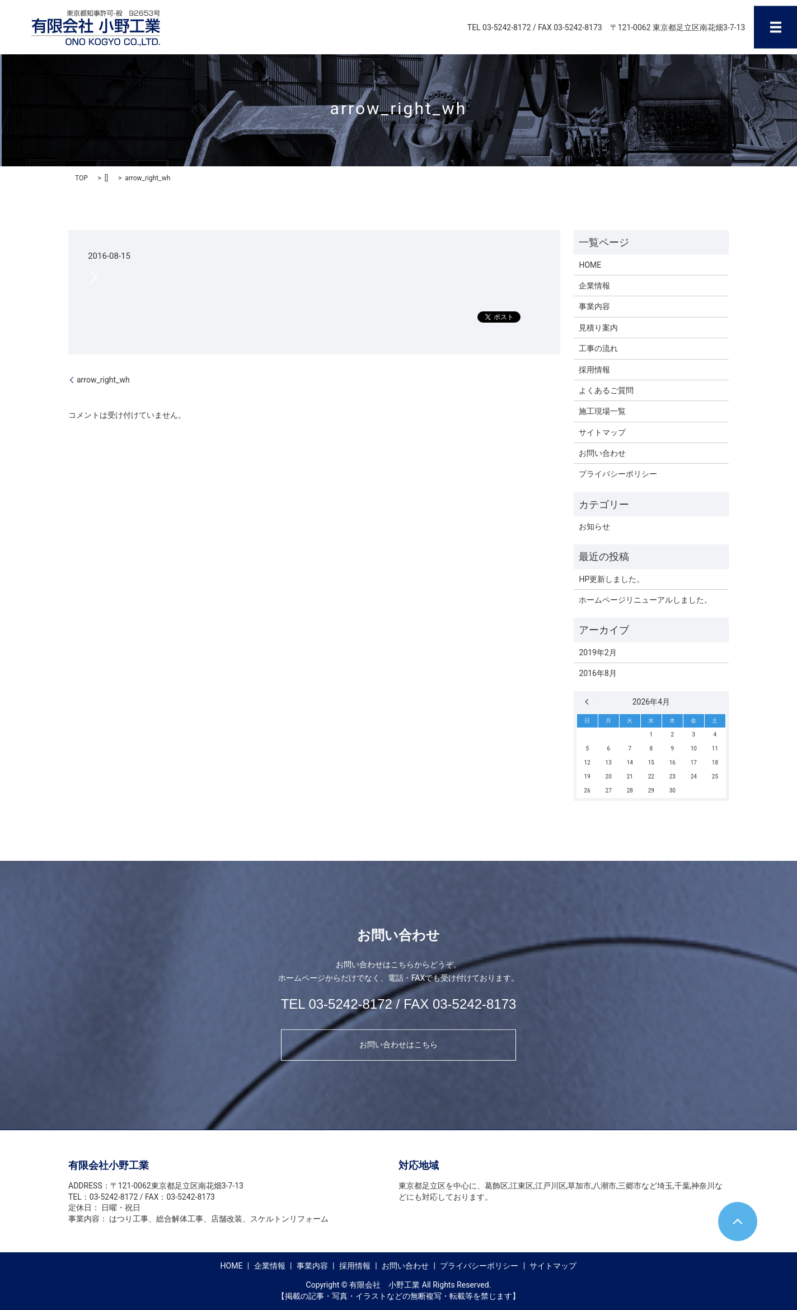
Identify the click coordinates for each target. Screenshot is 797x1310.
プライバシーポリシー (618, 473)
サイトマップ (602, 432)
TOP (81, 178)
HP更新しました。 (611, 579)
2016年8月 (597, 673)
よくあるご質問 (606, 390)
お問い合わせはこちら (398, 1044)
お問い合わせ (602, 453)
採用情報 (594, 369)
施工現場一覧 (602, 411)
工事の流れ (598, 348)
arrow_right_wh (103, 379)
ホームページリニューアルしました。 (645, 599)
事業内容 (594, 306)
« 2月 (590, 702)
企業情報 (594, 285)
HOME (590, 264)
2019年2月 (597, 652)
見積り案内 (598, 327)
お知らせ (594, 526)
